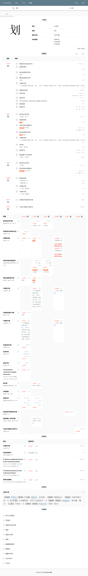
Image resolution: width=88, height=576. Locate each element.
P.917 (82, 470)
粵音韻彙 (22, 104)
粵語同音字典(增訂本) (26, 64)
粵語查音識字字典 (24, 78)
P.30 (83, 446)
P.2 (83, 199)
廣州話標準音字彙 (24, 72)
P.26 (83, 207)
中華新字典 (22, 83)
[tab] (7, 14)
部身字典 (22, 98)
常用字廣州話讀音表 (25, 125)
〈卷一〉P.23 (80, 107)
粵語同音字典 (23, 90)
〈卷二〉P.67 (80, 109)
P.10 (83, 157)
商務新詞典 (22, 67)
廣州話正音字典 (24, 114)
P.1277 (82, 459)
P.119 (83, 90)
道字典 (21, 145)
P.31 (82, 127)
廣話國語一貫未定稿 (25, 155)
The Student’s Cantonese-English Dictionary (33, 101)
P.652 (82, 479)
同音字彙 (22, 93)
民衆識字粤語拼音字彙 (26, 200)
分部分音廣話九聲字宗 (26, 207)
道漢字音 (22, 107)
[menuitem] (44, 516)
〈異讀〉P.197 (80, 130)
